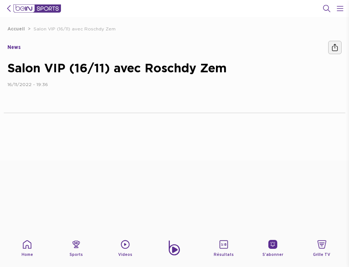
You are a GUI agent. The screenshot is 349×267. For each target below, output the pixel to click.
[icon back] (8, 8)
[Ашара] (335, 47)
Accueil (16, 28)
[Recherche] (326, 8)
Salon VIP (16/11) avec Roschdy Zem (74, 28)
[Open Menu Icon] (340, 8)
